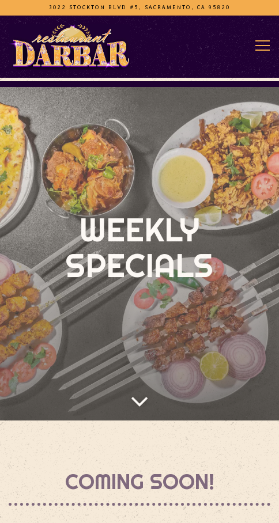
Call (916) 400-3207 (139, 507)
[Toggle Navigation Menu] (262, 45)
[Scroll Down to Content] (139, 396)
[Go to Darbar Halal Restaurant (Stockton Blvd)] (139, 7)
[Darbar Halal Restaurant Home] (69, 46)
